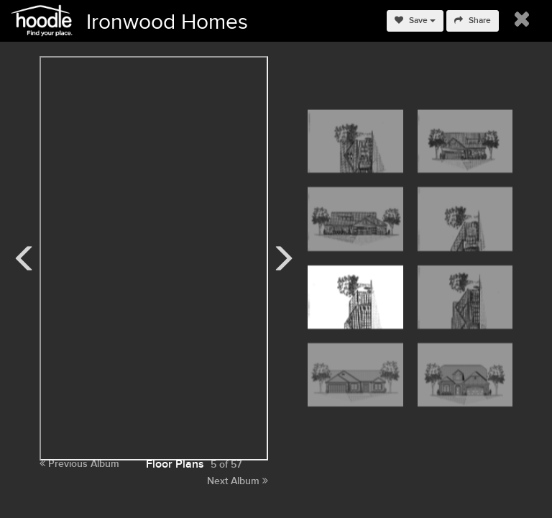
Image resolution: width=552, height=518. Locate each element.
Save (415, 20)
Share (472, 20)
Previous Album (79, 464)
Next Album (237, 481)
